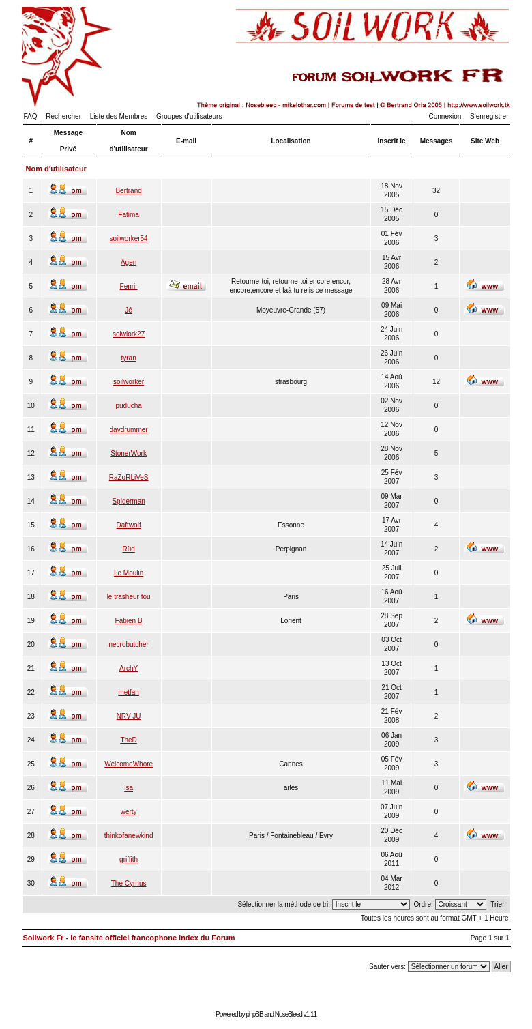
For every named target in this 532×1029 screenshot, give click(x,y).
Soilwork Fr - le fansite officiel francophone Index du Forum (129, 937)
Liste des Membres (118, 116)
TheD (128, 740)
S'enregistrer (489, 116)
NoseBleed (288, 1014)
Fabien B (129, 620)
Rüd (128, 549)
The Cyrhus (129, 883)
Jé (128, 310)
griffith (128, 859)
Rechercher (63, 116)
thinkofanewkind (128, 835)
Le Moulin (128, 573)
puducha (128, 405)
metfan (128, 692)
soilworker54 (129, 238)
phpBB (254, 1014)
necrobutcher (128, 644)
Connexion (445, 116)
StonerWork (128, 453)
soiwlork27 (129, 334)
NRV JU (129, 716)
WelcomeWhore (128, 764)
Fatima (128, 214)
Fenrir (129, 286)
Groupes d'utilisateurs (189, 116)
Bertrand (128, 190)
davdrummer (129, 429)
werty (129, 811)
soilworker (128, 382)
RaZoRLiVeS (129, 477)
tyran (128, 358)
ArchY (128, 668)
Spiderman (128, 501)
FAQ (31, 116)
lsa (128, 788)
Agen (128, 262)
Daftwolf (129, 525)
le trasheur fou (129, 596)
